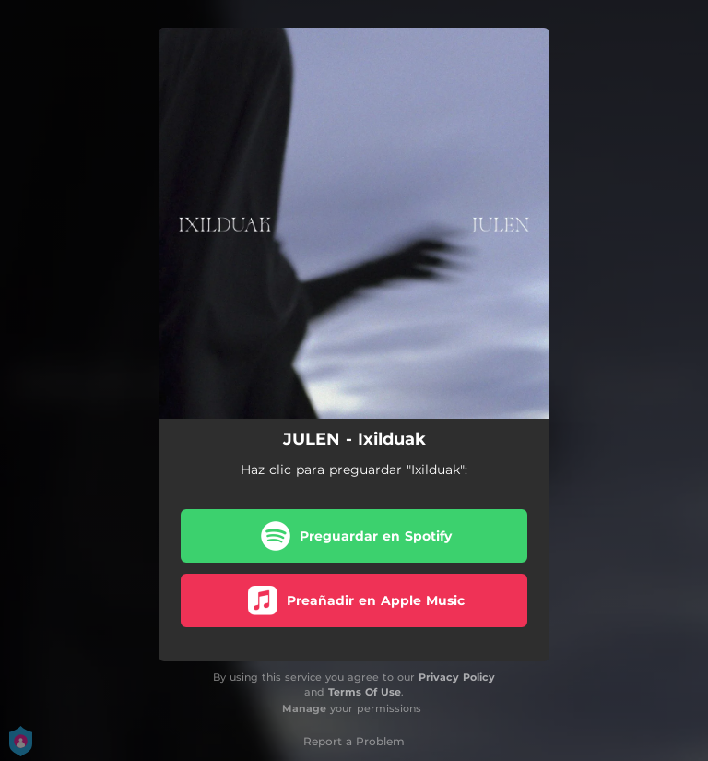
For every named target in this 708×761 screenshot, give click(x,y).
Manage (304, 708)
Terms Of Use (364, 691)
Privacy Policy (457, 677)
